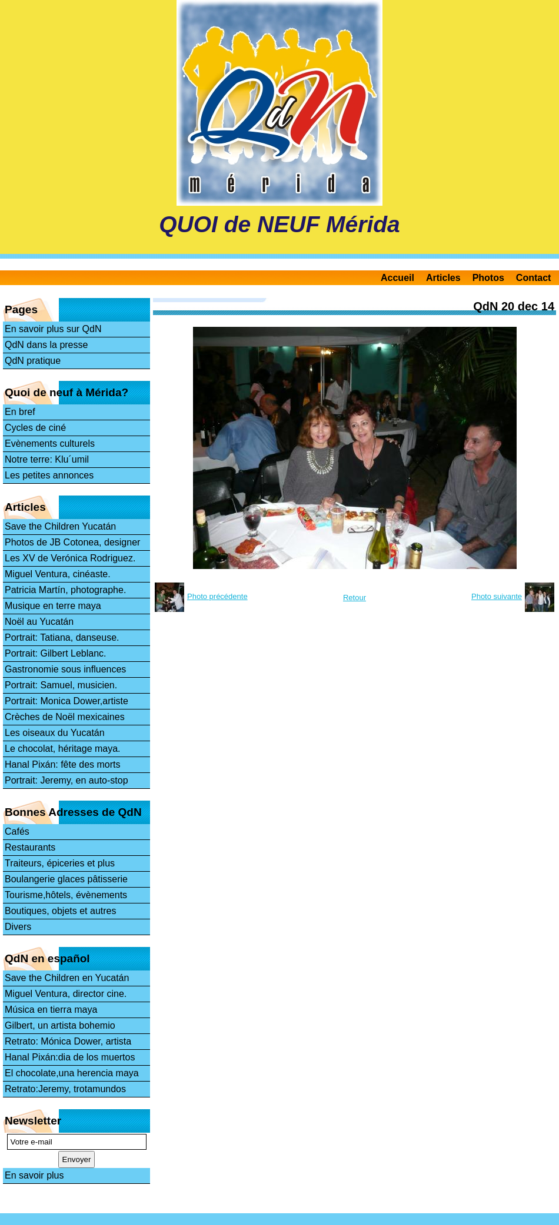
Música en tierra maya (51, 1010)
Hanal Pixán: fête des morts (63, 764)
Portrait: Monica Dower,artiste (66, 701)
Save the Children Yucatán (60, 526)
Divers (18, 927)
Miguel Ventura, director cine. (66, 994)
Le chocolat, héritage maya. (63, 749)
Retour (354, 597)
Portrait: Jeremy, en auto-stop (66, 780)
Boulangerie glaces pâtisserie (66, 879)
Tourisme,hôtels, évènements (66, 895)
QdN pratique (33, 361)
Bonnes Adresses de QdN (73, 812)
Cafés (17, 831)
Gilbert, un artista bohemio (60, 1025)
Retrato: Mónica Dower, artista (68, 1041)
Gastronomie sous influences (65, 669)
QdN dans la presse (46, 345)
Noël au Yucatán (39, 622)
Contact (533, 278)
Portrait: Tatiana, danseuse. (62, 637)
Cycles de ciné (35, 428)
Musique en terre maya (53, 606)
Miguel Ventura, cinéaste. (58, 574)
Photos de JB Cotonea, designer (72, 542)
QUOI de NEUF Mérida (279, 224)
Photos (488, 278)
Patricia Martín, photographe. (65, 590)
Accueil (397, 278)
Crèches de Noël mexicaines (65, 717)
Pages (21, 309)
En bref (20, 412)
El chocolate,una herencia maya (72, 1073)
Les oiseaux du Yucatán (55, 733)
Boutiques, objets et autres (60, 911)
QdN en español (47, 958)
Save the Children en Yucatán (67, 978)
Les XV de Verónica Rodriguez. (70, 558)
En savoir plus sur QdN (53, 329)
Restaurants (30, 847)
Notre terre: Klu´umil (47, 459)
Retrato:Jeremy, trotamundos (65, 1089)
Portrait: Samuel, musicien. (61, 685)
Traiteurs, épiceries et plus (60, 863)
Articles (443, 278)
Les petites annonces (49, 475)
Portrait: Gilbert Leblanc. (56, 653)
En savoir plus (34, 1175)
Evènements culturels (50, 444)
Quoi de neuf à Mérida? (66, 392)
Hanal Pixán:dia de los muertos (70, 1057)
